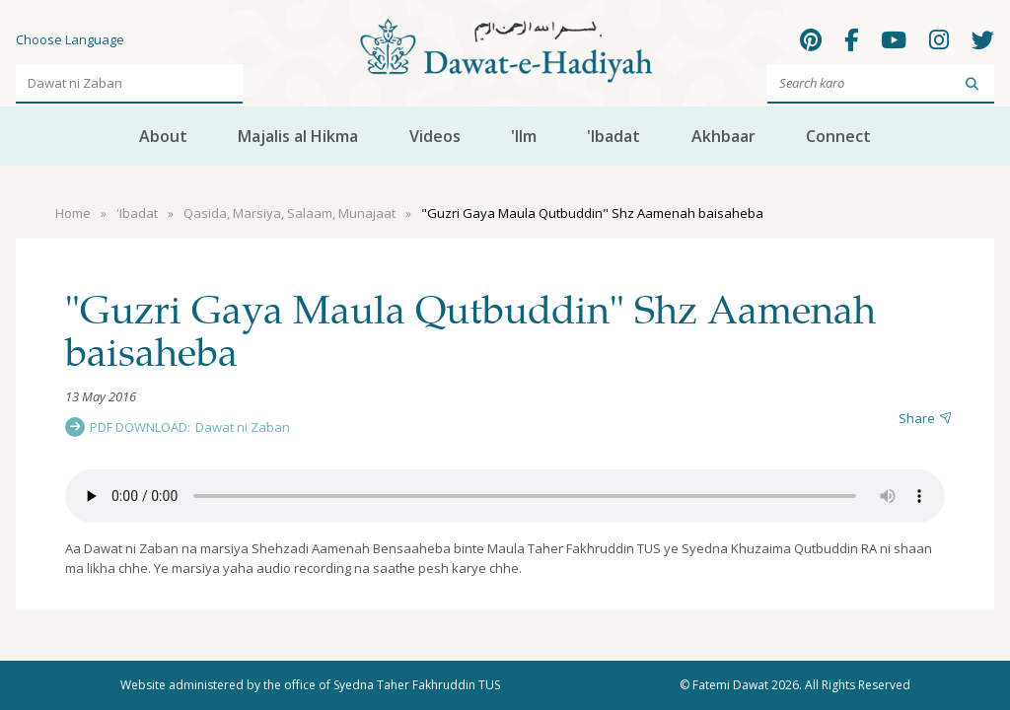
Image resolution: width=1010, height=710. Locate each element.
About (163, 136)
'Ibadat (613, 136)
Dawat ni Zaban (242, 427)
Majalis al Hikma (298, 136)
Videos (435, 136)
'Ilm (524, 136)
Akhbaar (723, 136)
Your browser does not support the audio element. (505, 496)
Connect (838, 136)
